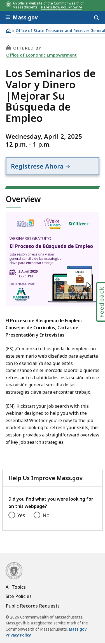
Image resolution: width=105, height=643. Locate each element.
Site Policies (19, 596)
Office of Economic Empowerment (41, 55)
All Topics (16, 587)
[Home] (8, 30)
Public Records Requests (33, 606)
